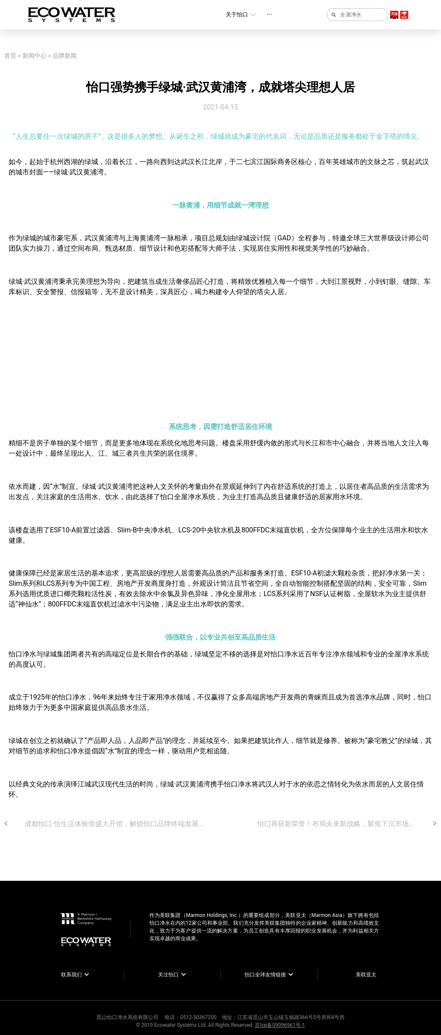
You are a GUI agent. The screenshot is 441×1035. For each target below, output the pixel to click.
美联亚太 (366, 975)
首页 (10, 55)
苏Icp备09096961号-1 (280, 1025)
